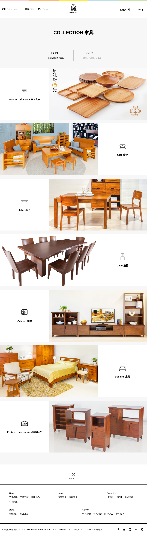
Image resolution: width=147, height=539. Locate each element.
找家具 (119, 497)
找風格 (110, 497)
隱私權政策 (98, 530)
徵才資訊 (13, 501)
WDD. (80, 530)
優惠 (30, 9)
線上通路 (24, 514)
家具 (9, 9)
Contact (89, 530)
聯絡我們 (119, 514)
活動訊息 (73, 497)
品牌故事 (13, 497)
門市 (43, 9)
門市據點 (13, 514)
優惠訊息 (62, 497)
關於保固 (108, 514)
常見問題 (97, 514)
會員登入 (125, 10)
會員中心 (86, 514)
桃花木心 (35, 497)
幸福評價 (129, 497)
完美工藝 (24, 497)
